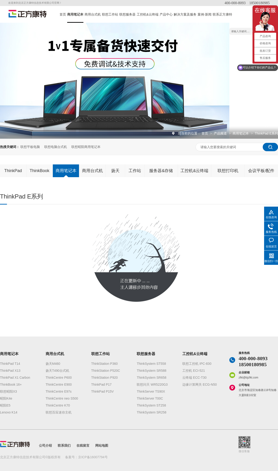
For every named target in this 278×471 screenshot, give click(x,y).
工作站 (135, 170)
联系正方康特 (222, 14)
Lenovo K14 (8, 412)
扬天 (115, 170)
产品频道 (221, 133)
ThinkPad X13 (10, 370)
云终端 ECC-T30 (194, 377)
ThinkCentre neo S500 (62, 398)
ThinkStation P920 (104, 377)
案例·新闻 (205, 14)
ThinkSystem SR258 (151, 412)
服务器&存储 (161, 170)
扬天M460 (53, 363)
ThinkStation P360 (104, 363)
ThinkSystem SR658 (151, 377)
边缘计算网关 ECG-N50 (199, 384)
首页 (63, 14)
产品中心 (166, 14)
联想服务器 (127, 14)
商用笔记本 (75, 14)
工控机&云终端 (147, 14)
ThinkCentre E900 (59, 384)
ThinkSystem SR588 (151, 370)
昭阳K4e (6, 398)
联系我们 (64, 445)
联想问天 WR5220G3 (152, 384)
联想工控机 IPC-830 (196, 363)
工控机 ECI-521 (193, 370)
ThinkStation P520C (105, 370)
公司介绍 (45, 445)
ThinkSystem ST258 (151, 405)
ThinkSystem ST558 (151, 363)
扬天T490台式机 (57, 370)
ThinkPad (13, 170)
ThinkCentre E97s (59, 391)
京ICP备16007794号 (93, 457)
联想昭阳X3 (8, 391)
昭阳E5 (5, 405)
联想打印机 (228, 170)
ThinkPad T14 (10, 363)
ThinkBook (39, 170)
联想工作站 (110, 14)
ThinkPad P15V (102, 391)
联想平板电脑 (30, 147)
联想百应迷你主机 (59, 412)
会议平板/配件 (261, 170)
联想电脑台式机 (55, 147)
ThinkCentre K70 (58, 405)
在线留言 (82, 445)
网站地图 (101, 445)
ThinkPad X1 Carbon (15, 377)
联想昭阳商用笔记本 (86, 147)
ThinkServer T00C (150, 398)
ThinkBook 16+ (11, 384)
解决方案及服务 (185, 14)
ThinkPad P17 (101, 384)
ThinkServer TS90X (151, 391)
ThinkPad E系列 (266, 133)
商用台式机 (93, 14)
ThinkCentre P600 (59, 377)
